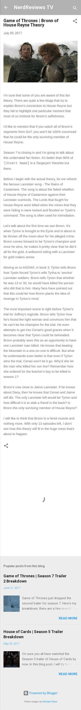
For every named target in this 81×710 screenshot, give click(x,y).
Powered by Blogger (40, 693)
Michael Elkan (50, 701)
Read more (68, 618)
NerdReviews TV (33, 7)
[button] (75, 21)
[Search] (75, 8)
